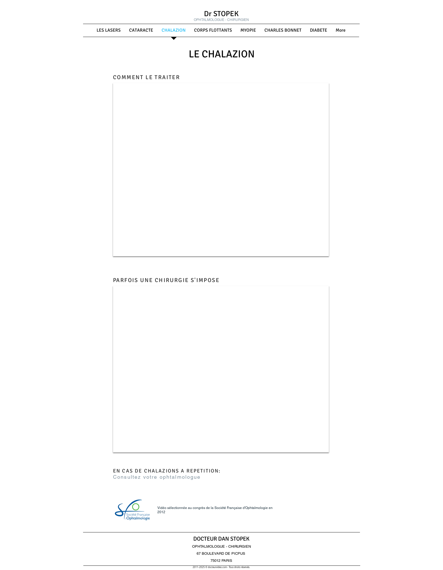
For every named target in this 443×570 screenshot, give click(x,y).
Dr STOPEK (221, 13)
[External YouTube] (221, 169)
